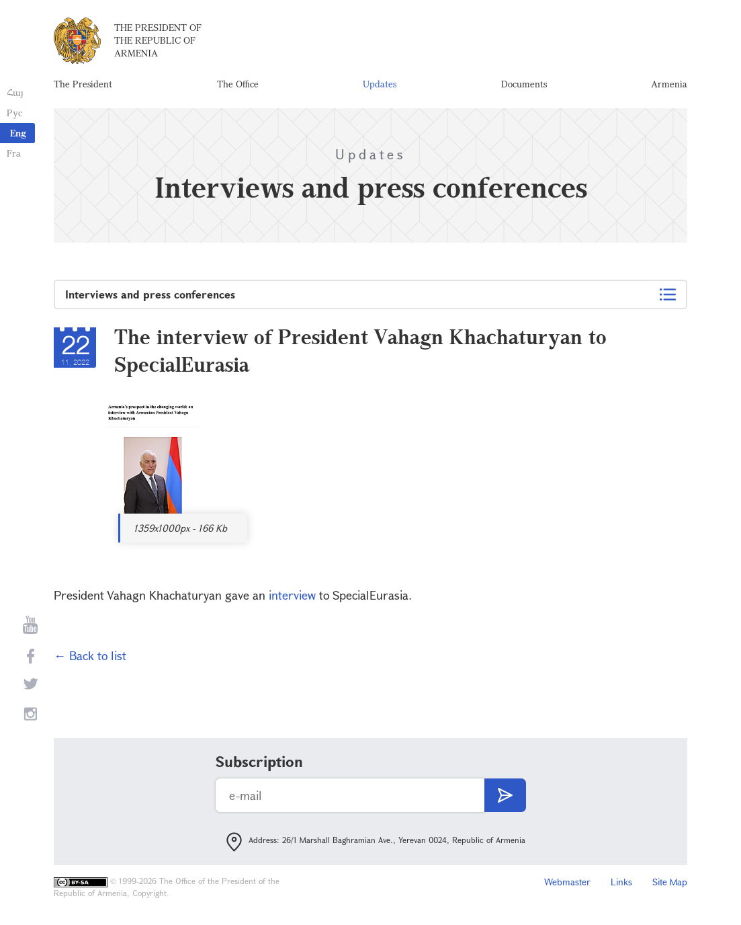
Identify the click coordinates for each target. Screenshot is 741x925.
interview (292, 595)
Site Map (669, 881)
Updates (379, 83)
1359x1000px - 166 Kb (180, 528)
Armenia (669, 83)
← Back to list (90, 655)
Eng (18, 132)
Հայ (15, 92)
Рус (14, 112)
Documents (524, 83)
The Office (238, 83)
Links (621, 881)
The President (83, 83)
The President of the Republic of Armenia (158, 40)
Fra (14, 153)
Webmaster (567, 881)
